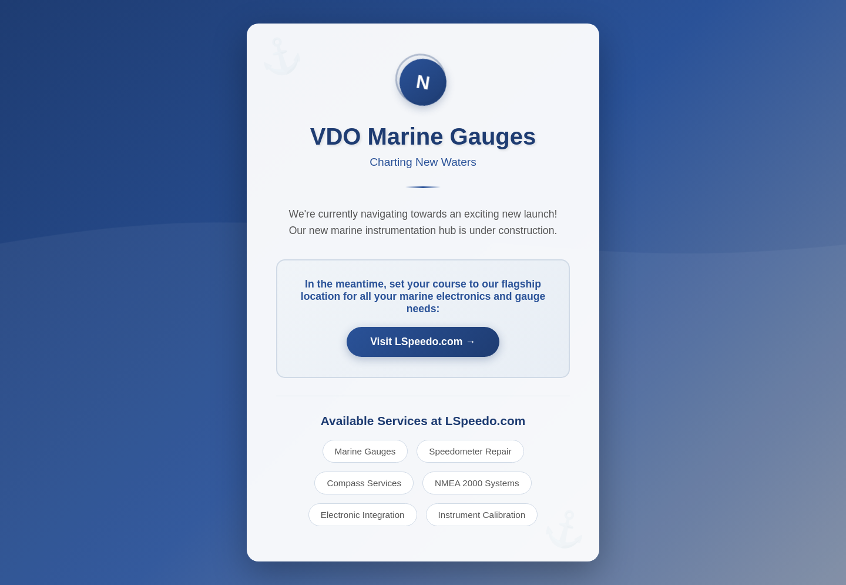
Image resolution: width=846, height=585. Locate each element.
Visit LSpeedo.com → (423, 341)
